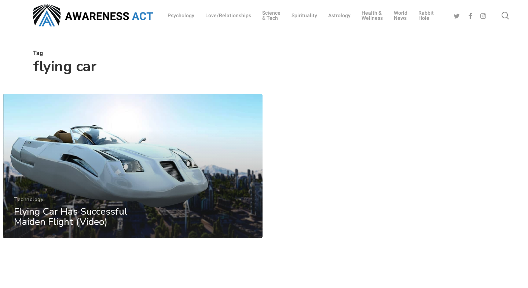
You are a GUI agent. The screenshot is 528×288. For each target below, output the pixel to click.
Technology (28, 202)
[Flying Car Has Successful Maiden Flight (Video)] (133, 169)
